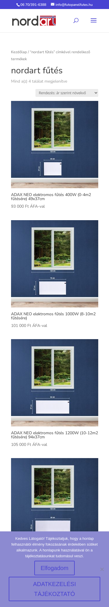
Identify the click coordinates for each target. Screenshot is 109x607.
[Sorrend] (66, 93)
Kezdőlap (19, 52)
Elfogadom (55, 568)
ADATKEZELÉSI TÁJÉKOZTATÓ (54, 589)
